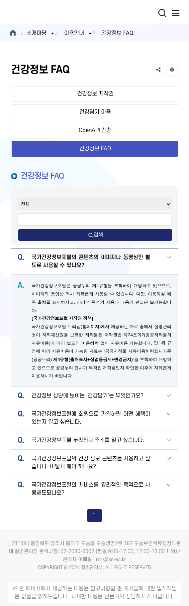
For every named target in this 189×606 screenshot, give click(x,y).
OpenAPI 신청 (95, 130)
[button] (168, 261)
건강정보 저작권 (95, 94)
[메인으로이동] (13, 33)
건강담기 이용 (95, 112)
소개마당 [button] (41, 33)
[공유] (158, 70)
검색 (95, 235)
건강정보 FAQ (95, 149)
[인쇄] (172, 70)
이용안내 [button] (78, 33)
